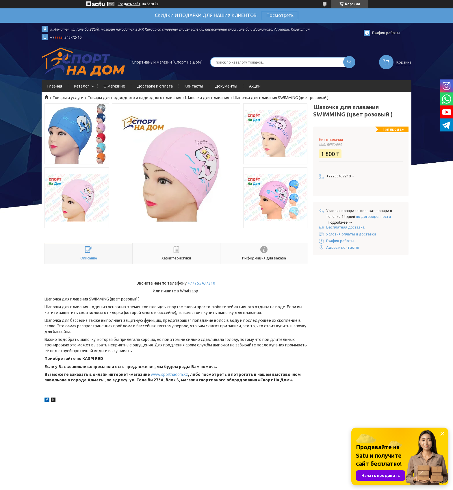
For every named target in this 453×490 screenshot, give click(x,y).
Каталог (81, 86)
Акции (255, 86)
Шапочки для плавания (207, 97)
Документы (226, 86)
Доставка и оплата (155, 86)
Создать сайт (129, 4)
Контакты (194, 86)
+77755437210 (201, 283)
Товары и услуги (68, 97)
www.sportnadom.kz (169, 374)
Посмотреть (280, 15)
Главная (54, 86)
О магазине (114, 86)
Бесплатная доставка (345, 227)
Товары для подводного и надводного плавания (134, 97)
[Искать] (349, 62)
